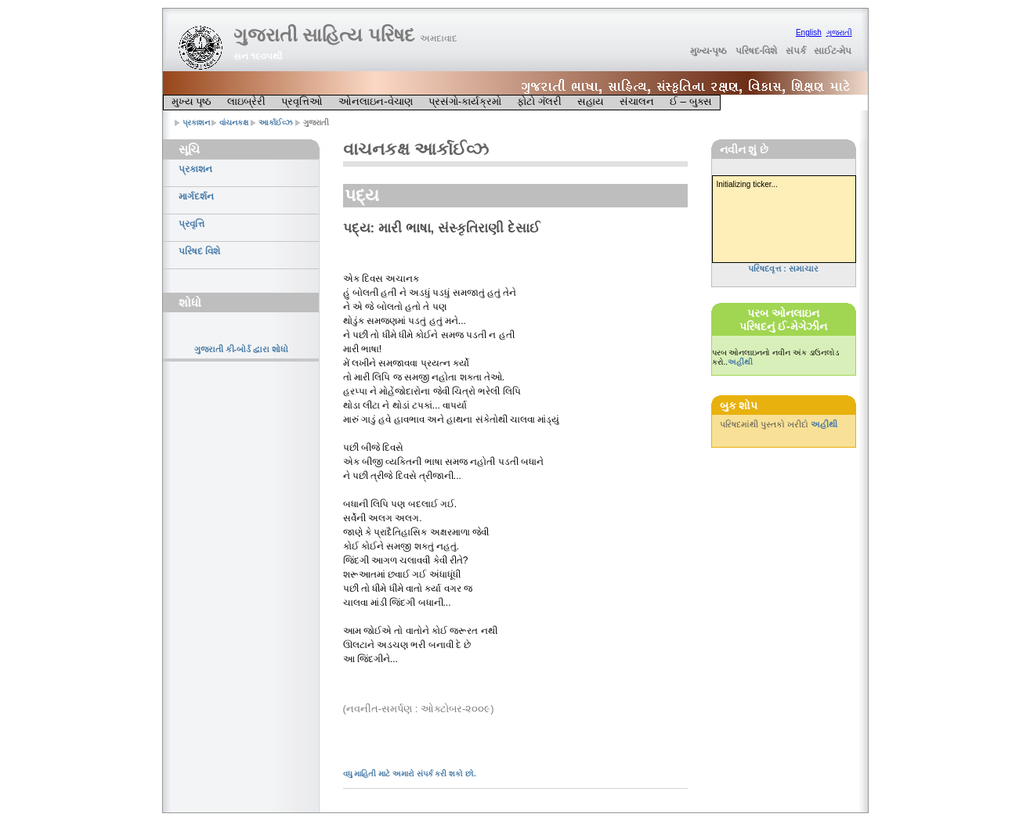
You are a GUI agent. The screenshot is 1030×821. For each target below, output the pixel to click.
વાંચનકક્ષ (233, 122)
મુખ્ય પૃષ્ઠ (192, 101)
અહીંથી (740, 362)
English (809, 32)
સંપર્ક (796, 50)
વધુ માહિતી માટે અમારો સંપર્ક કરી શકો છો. (409, 773)
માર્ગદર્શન (196, 196)
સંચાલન (637, 101)
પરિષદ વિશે (199, 251)
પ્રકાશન (196, 122)
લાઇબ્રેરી (246, 101)
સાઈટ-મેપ (833, 50)
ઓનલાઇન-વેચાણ (375, 101)
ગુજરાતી (839, 32)
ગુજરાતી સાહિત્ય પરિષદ (345, 34)
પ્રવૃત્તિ (191, 223)
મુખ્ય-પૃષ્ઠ (709, 50)
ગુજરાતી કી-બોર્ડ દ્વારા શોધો (241, 349)
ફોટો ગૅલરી (539, 101)
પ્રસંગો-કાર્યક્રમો (464, 101)
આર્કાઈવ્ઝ (275, 122)
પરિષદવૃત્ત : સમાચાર (783, 268)
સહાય (590, 101)
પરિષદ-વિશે (756, 50)
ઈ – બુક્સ (691, 101)
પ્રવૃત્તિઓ (302, 101)
